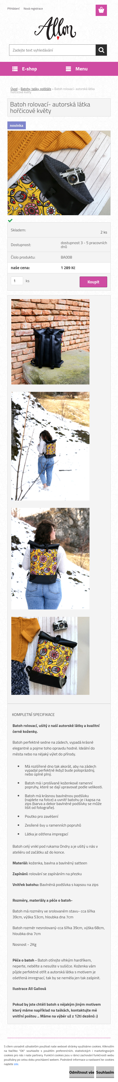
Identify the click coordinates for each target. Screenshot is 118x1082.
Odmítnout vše (81, 1072)
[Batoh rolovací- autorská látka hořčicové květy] (59, 133)
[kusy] (17, 281)
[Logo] (56, 28)
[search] (101, 50)
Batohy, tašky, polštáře (36, 88)
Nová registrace (33, 8)
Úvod (14, 88)
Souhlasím (105, 1072)
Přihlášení (13, 8)
